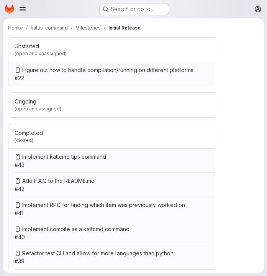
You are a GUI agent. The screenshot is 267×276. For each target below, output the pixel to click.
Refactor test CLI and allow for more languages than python (98, 253)
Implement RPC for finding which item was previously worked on (103, 205)
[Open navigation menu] (22, 9)
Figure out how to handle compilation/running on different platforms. (108, 70)
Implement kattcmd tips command (64, 156)
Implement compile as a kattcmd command (75, 229)
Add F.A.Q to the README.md (58, 180)
